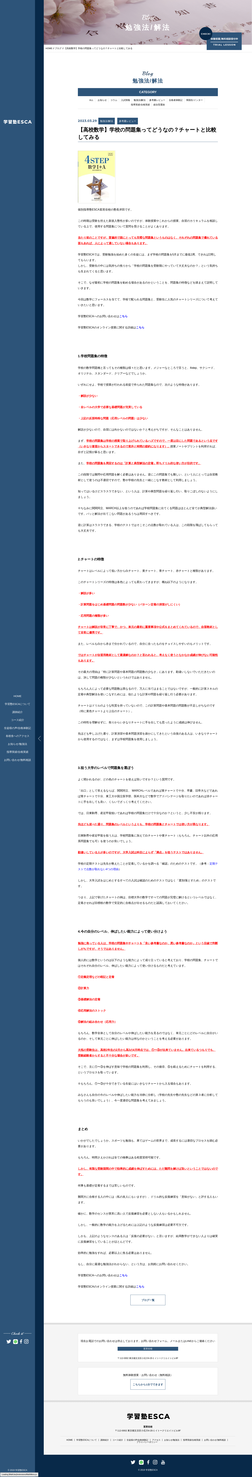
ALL (91, 100)
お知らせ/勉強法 (17, 743)
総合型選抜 (159, 105)
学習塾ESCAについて (17, 703)
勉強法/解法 (140, 100)
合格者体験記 (176, 100)
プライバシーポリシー (147, 1442)
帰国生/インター (194, 100)
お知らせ (102, 100)
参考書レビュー (157, 100)
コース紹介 (17, 719)
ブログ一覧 (148, 1300)
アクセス (156, 1440)
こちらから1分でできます (148, 1384)
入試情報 (125, 100)
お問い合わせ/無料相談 (17, 759)
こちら (123, 316)
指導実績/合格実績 (17, 751)
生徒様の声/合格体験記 (17, 727)
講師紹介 (17, 712)
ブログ (58, 48)
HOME (18, 696)
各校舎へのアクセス (17, 735)
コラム (113, 100)
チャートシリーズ (187, 299)
